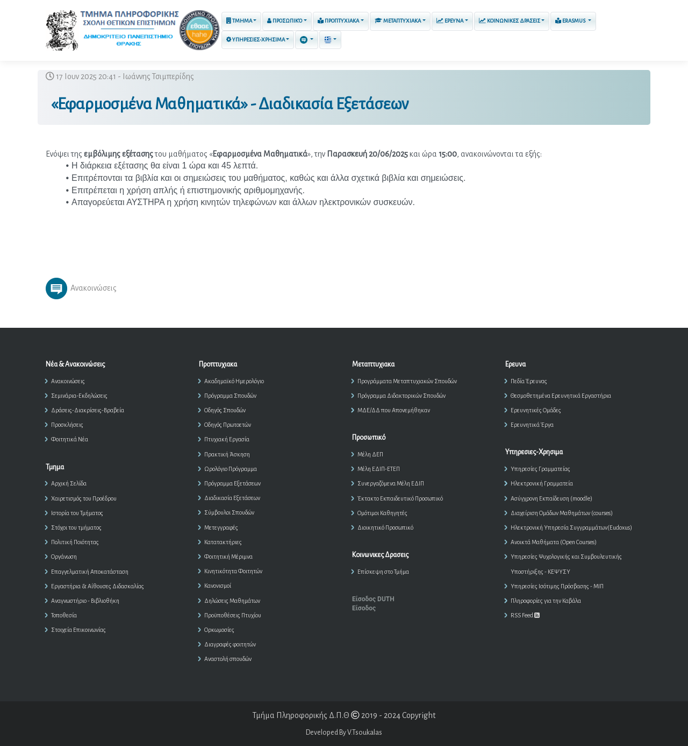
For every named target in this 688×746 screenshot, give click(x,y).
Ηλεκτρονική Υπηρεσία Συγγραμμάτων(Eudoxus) (571, 527)
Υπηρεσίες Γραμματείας (540, 469)
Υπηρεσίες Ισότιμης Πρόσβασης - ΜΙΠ (557, 586)
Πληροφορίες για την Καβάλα (546, 600)
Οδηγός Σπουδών (225, 410)
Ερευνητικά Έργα (532, 424)
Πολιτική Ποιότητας (75, 542)
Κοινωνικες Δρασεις (509, 21)
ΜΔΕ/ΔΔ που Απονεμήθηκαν (393, 410)
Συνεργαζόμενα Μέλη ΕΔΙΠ (390, 483)
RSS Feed (525, 615)
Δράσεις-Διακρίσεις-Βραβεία (87, 410)
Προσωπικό (284, 21)
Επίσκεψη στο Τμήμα (383, 571)
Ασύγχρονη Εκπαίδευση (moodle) (551, 498)
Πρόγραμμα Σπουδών (230, 395)
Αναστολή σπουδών (228, 659)
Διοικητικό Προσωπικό (385, 527)
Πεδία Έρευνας (529, 381)
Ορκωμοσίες (219, 630)
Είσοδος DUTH (373, 599)
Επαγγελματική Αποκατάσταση (89, 571)
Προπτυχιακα (338, 20)
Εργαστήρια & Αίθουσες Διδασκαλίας (97, 586)
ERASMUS (570, 20)
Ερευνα (449, 21)
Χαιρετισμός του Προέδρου (84, 498)
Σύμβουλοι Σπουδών (229, 512)
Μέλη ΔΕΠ (370, 454)
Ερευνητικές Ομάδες (536, 410)
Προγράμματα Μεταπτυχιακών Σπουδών (407, 381)
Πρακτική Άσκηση (227, 454)
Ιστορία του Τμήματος (77, 513)
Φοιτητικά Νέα (69, 439)
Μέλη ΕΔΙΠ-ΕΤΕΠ (378, 469)
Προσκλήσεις (67, 424)
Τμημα (239, 21)
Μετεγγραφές (221, 527)
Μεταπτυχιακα (398, 21)
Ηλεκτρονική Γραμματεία (542, 483)
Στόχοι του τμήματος (76, 527)
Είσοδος (364, 608)
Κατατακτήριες (223, 542)
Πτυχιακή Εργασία (226, 439)
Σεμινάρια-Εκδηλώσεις (79, 395)
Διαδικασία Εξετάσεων (232, 498)
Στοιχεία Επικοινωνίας (78, 630)
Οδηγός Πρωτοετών (227, 424)
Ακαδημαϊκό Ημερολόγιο (234, 381)
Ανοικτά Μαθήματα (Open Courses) (554, 542)
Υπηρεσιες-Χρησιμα (255, 40)
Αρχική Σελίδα (69, 483)
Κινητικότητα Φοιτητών (233, 571)
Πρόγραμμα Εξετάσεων (232, 483)
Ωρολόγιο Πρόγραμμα (230, 469)
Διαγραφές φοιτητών (230, 644)
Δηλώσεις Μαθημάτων (232, 600)
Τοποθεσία (64, 615)
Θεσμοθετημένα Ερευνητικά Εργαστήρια (561, 395)
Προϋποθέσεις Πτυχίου (232, 615)
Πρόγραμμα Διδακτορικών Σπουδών (401, 395)
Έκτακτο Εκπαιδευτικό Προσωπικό (400, 498)
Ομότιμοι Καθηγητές (382, 513)
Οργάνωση (64, 556)
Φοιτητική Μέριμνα (228, 556)
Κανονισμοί (217, 585)
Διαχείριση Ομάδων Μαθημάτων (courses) (562, 513)
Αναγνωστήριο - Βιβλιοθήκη (85, 600)
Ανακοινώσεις (68, 381)
